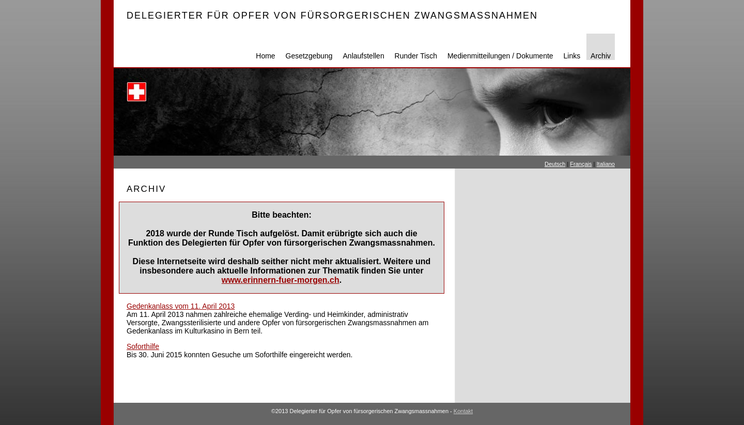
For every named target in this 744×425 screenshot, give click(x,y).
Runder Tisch (416, 56)
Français (581, 164)
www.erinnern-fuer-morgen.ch (280, 280)
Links (572, 56)
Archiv (601, 56)
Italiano (606, 164)
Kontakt (463, 411)
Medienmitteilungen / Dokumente (500, 56)
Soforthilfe (143, 346)
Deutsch (555, 164)
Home (265, 56)
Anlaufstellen (363, 56)
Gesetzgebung (309, 56)
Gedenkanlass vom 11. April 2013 (181, 306)
